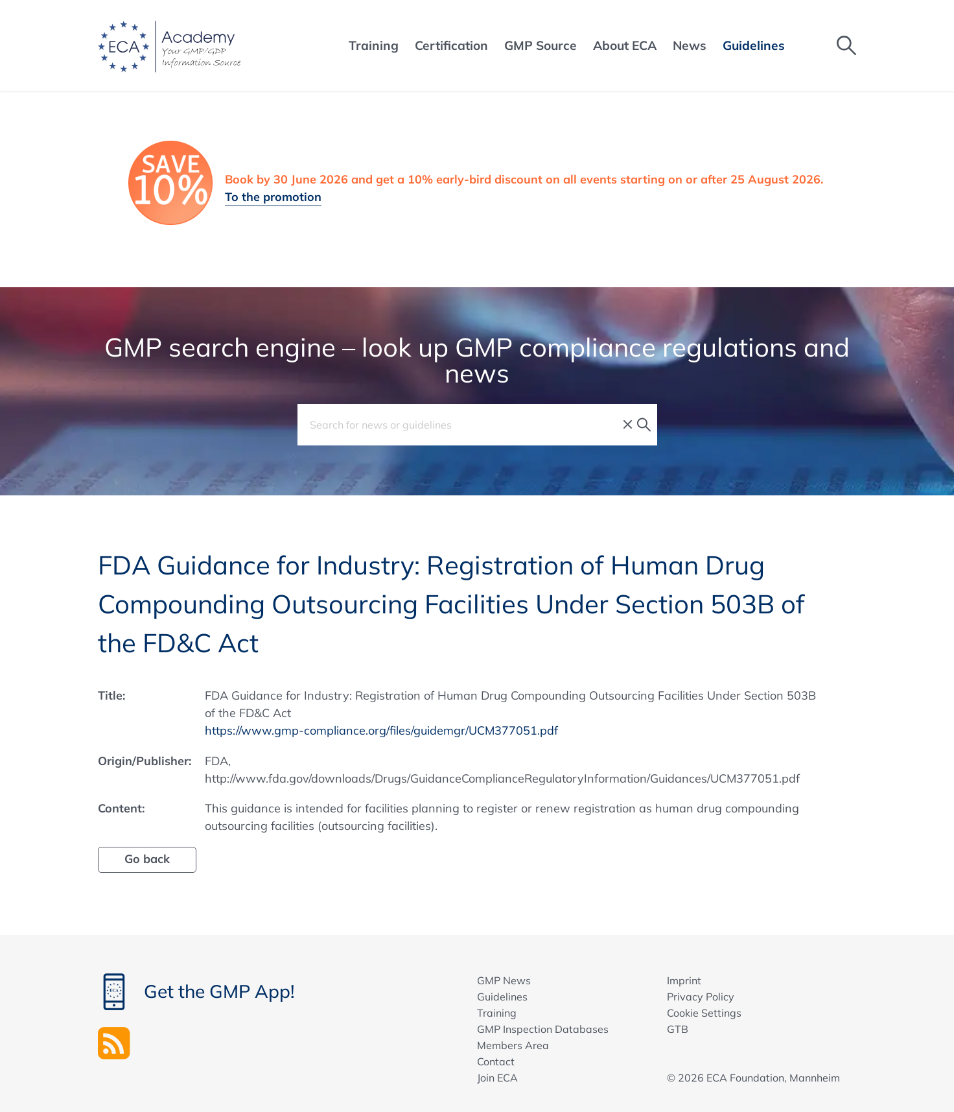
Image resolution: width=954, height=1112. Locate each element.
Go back (147, 858)
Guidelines (502, 996)
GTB (677, 1029)
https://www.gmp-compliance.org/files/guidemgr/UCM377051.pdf (381, 730)
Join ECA (497, 1077)
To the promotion (273, 196)
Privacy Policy (700, 996)
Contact (496, 1061)
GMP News (504, 980)
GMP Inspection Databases (543, 1029)
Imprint (684, 980)
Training (497, 1012)
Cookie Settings (704, 1012)
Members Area (513, 1045)
